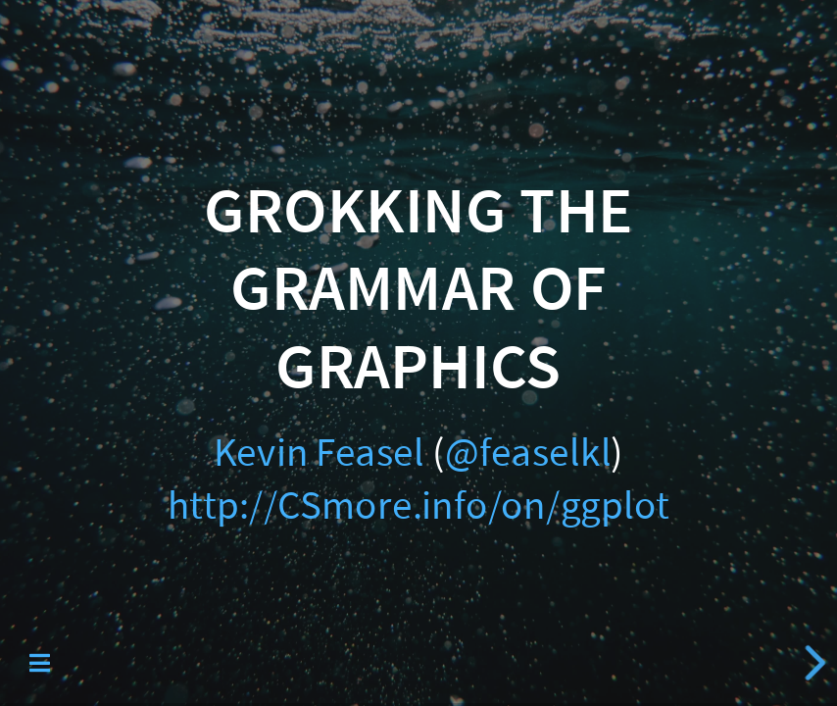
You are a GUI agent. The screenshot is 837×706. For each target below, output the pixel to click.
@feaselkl (528, 453)
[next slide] (808, 663)
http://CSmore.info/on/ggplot (418, 505)
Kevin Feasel (319, 453)
